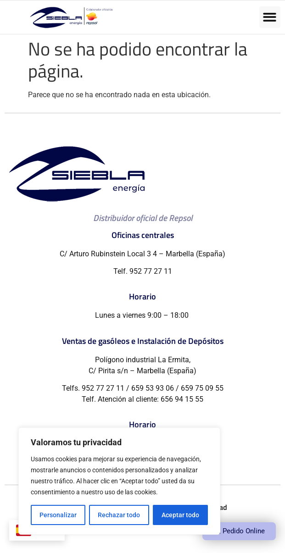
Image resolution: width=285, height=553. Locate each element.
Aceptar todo (180, 515)
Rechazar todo (119, 515)
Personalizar (58, 515)
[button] (270, 17)
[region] (119, 481)
